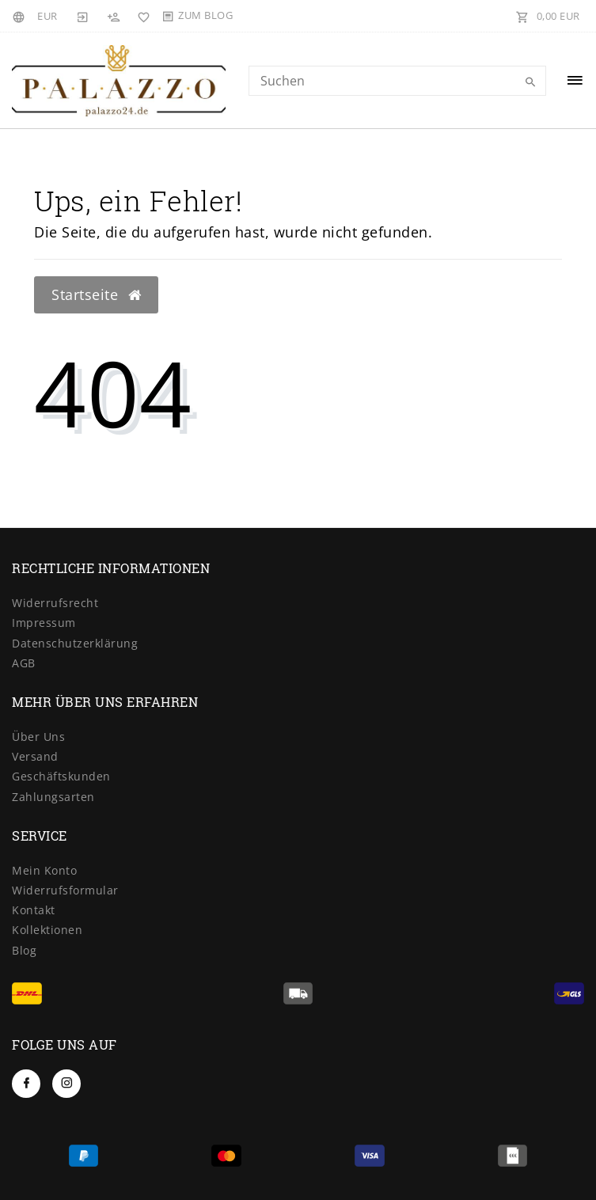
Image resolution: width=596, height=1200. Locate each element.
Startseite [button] (96, 294)
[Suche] (530, 82)
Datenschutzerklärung (75, 643)
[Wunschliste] (141, 16)
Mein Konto (44, 870)
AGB (24, 662)
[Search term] (398, 81)
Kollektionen (47, 929)
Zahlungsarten (53, 796)
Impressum (44, 622)
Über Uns (38, 736)
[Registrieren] (113, 16)
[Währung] (47, 16)
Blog (24, 950)
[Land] (21, 16)
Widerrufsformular (65, 890)
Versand (35, 756)
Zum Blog (205, 15)
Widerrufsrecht (55, 602)
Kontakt (33, 909)
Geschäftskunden (61, 776)
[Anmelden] (83, 16)
